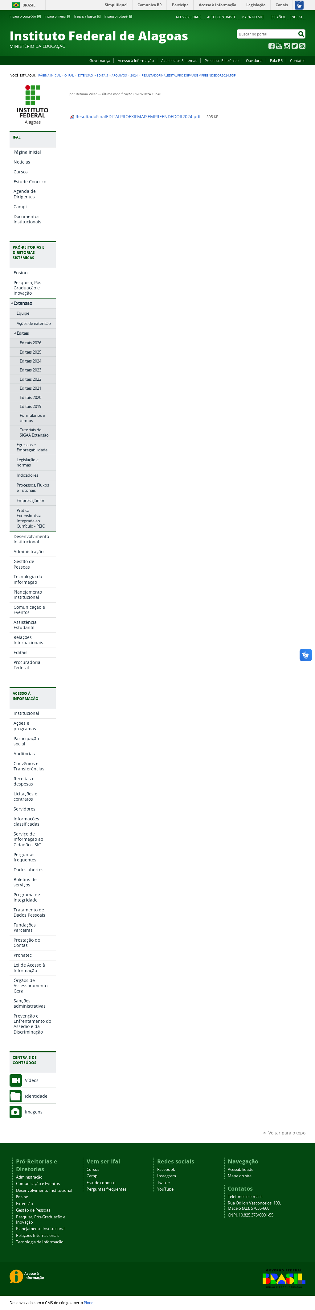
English (297, 17)
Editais (102, 75)
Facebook (271, 46)
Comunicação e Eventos (38, 1183)
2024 (134, 75)
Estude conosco (101, 1182)
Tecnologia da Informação (39, 1242)
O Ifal (69, 75)
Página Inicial (49, 75)
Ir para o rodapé (118, 16)
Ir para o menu (57, 16)
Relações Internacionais (37, 1235)
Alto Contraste (221, 17)
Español (278, 17)
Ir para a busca (87, 16)
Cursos (93, 1169)
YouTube (279, 46)
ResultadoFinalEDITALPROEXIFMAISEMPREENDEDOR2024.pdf (135, 116)
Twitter (295, 46)
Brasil (28, 5)
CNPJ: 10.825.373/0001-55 (250, 1215)
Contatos (297, 60)
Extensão (85, 75)
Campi (92, 1176)
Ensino (22, 1197)
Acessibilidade (188, 17)
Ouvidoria (254, 60)
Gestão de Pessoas (33, 1210)
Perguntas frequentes (106, 1189)
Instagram (287, 46)
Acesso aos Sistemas (179, 60)
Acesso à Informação (136, 60)
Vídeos (32, 1080)
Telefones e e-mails (245, 1196)
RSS (302, 46)
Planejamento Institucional (40, 1228)
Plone (88, 1302)
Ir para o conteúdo (25, 16)
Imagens (34, 1112)
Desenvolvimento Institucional (44, 1190)
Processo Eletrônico (222, 60)
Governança (99, 60)
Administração (29, 1177)
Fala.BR (276, 60)
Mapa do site (252, 17)
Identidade (36, 1096)
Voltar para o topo (286, 1133)
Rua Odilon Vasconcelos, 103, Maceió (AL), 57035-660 (254, 1205)
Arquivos (119, 75)
